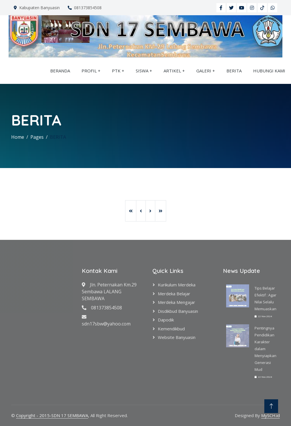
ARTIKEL (172, 71)
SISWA (142, 71)
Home (17, 137)
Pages (37, 137)
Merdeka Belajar (174, 293)
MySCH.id (270, 415)
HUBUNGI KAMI (269, 71)
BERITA (234, 71)
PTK (116, 71)
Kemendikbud (171, 328)
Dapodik (166, 320)
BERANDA (60, 71)
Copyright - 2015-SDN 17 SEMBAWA (52, 415)
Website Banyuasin (176, 337)
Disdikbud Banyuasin (178, 311)
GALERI (203, 71)
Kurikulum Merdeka (176, 285)
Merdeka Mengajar (176, 302)
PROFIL (89, 71)
